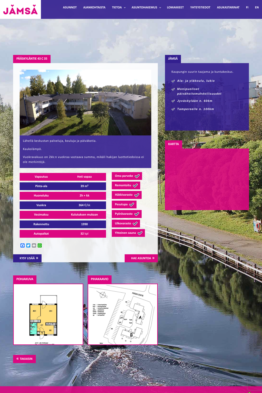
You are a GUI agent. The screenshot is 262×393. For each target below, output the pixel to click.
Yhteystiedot (200, 7)
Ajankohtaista (94, 7)
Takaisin (26, 359)
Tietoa (117, 7)
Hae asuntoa (141, 258)
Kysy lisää (27, 258)
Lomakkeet (175, 7)
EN (257, 7)
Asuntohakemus (144, 7)
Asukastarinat (228, 7)
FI (247, 7)
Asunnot (70, 7)
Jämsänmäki (20, 9)
